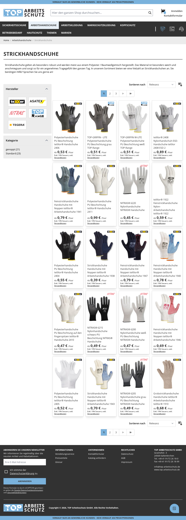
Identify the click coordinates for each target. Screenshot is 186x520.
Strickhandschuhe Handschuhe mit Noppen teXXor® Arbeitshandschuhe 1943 (101, 399)
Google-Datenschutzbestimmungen (28, 490)
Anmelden (177, 11)
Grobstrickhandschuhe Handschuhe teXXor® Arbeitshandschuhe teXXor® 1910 (166, 399)
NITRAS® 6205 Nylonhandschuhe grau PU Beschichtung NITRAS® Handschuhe (133, 399)
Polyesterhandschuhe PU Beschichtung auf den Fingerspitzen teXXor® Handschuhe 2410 (68, 334)
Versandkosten (60, 157)
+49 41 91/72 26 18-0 (168, 458)
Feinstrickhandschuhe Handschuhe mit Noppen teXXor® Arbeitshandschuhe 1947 (134, 270)
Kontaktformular (173, 15)
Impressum (126, 462)
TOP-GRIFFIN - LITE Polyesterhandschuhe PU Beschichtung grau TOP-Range (99, 142)
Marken (66, 32)
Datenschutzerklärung (22, 473)
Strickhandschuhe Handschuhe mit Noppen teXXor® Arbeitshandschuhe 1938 (101, 270)
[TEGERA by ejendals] (17, 125)
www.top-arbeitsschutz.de (167, 469)
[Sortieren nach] (162, 84)
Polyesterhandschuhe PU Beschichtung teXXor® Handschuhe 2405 (66, 399)
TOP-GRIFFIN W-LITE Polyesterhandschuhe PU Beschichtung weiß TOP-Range (132, 142)
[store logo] (23, 13)
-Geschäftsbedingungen (16, 492)
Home (6, 40)
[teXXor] (17, 101)
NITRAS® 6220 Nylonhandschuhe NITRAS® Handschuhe (132, 206)
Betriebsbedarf (12, 32)
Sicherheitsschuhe (14, 25)
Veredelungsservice (64, 454)
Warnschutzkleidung (101, 25)
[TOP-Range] (38, 113)
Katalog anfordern (97, 458)
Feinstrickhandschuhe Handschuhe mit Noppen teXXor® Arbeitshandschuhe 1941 (68, 206)
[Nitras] (17, 113)
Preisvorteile (61, 458)
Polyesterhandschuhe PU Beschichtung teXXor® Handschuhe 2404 (66, 270)
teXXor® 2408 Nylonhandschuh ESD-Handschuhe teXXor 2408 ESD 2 (165, 142)
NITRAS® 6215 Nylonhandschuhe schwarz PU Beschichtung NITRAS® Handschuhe (99, 334)
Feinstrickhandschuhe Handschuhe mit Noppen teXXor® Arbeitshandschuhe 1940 (167, 270)
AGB (123, 458)
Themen (52, 32)
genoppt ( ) (16, 149)
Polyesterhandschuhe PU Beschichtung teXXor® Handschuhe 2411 (99, 206)
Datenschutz (127, 454)
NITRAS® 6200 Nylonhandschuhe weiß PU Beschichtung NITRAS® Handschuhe (133, 334)
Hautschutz (34, 32)
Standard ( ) (16, 153)
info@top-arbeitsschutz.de (167, 466)
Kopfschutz (127, 25)
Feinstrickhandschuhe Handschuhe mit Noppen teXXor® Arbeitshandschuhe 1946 (167, 334)
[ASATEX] (38, 101)
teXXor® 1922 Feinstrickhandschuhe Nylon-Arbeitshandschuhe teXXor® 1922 (165, 206)
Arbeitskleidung (72, 25)
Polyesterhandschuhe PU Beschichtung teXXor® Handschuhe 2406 (66, 142)
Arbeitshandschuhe (44, 25)
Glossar (58, 462)
